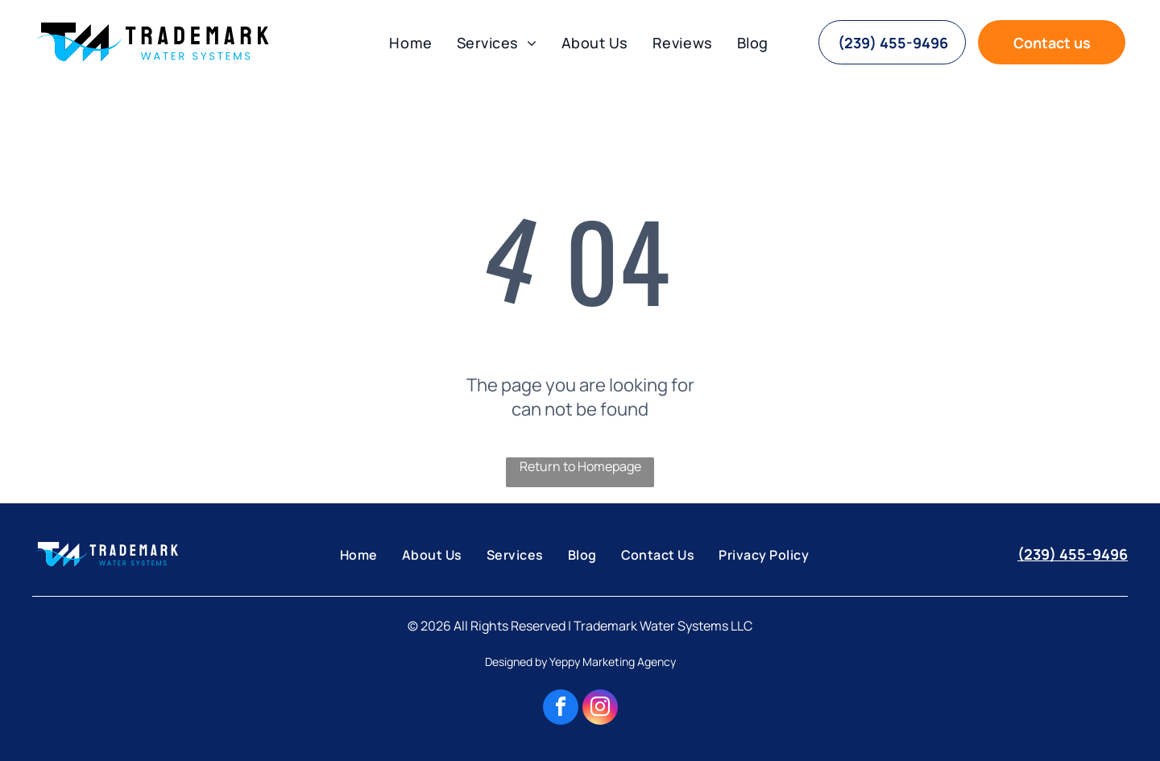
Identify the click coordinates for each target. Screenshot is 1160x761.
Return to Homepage (580, 466)
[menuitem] (410, 42)
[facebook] (560, 709)
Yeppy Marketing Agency (612, 661)
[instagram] (600, 709)
